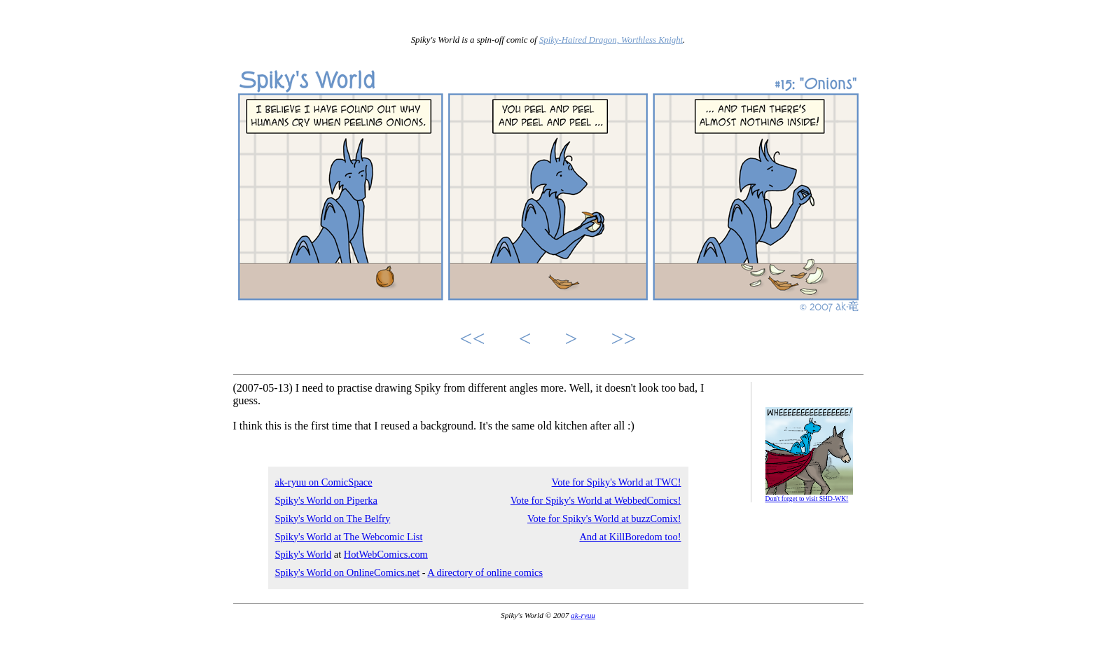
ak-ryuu (583, 615)
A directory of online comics (485, 572)
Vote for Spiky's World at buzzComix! (604, 518)
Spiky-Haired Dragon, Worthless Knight (611, 40)
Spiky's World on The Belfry (333, 518)
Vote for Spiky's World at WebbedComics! (596, 500)
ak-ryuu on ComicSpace (324, 482)
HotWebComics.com (386, 554)
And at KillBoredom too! (630, 536)
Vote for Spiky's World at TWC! (616, 482)
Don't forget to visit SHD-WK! (807, 498)
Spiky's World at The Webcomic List (349, 536)
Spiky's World (303, 554)
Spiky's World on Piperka (326, 500)
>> (624, 338)
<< (472, 338)
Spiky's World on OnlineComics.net (347, 572)
